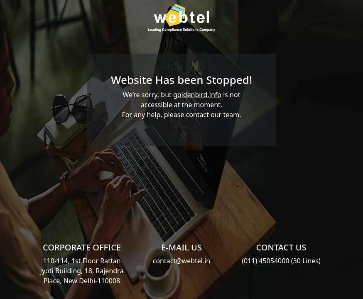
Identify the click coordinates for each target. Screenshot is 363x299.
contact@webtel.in (182, 260)
